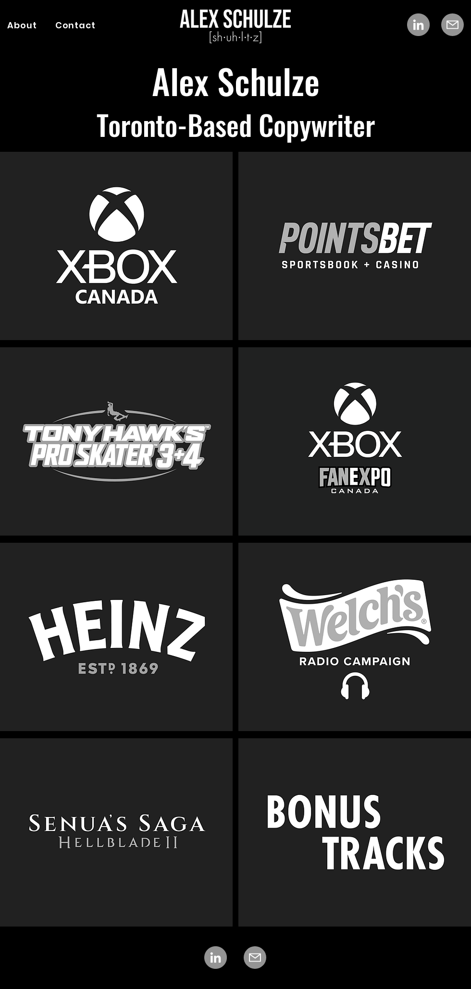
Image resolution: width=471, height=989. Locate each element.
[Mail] (452, 24)
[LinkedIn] (418, 24)
